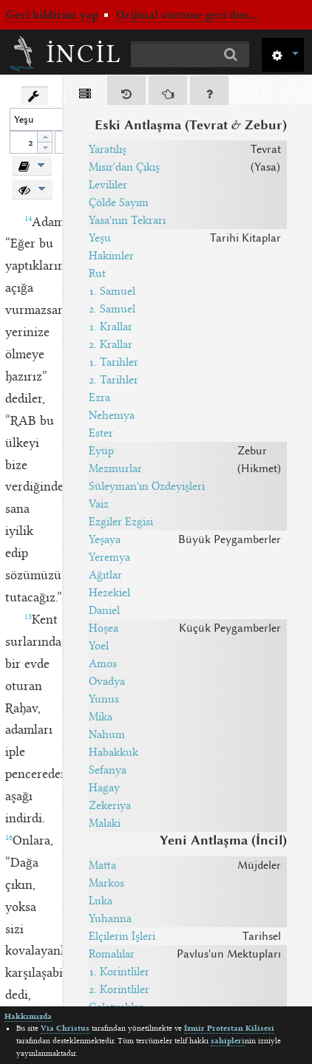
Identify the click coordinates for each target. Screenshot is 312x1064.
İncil (85, 54)
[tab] (85, 93)
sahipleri (228, 1041)
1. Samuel (112, 291)
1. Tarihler (113, 362)
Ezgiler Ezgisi (121, 521)
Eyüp (101, 450)
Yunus (104, 699)
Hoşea (103, 628)
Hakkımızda (28, 1016)
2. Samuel (112, 309)
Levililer (108, 184)
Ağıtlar (105, 575)
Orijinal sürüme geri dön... (188, 14)
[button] (283, 53)
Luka (100, 900)
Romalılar (112, 954)
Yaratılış (107, 149)
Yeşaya (105, 539)
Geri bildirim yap (52, 14)
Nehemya (112, 415)
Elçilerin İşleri (122, 936)
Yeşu (100, 238)
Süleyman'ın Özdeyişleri (147, 486)
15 (28, 617)
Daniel (104, 610)
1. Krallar (110, 326)
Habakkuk (113, 752)
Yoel (99, 645)
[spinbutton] (23, 142)
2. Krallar (110, 344)
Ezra (99, 397)
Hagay (104, 787)
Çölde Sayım (119, 202)
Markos (106, 883)
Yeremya (109, 557)
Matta (102, 865)
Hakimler (111, 255)
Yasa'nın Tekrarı (127, 220)
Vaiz (99, 504)
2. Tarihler (113, 379)
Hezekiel (109, 592)
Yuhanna (110, 918)
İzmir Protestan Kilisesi (229, 1028)
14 (28, 218)
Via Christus (65, 1028)
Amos (103, 663)
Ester (101, 433)
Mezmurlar (115, 468)
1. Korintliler (119, 971)
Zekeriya (110, 805)
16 (9, 837)
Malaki (105, 823)
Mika (100, 716)
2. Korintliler (119, 989)
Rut (97, 273)
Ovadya (107, 681)
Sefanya (107, 770)
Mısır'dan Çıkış (124, 167)
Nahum (107, 734)
